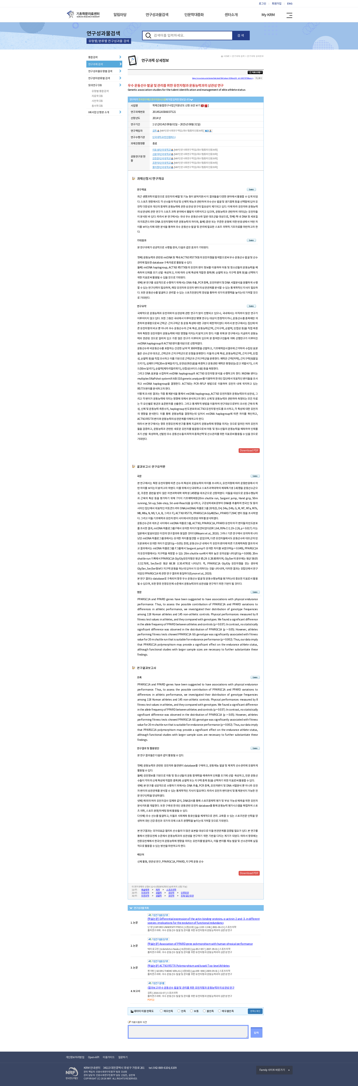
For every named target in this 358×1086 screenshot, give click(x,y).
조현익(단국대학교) (161, 162)
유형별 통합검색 (100, 91)
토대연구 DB (95, 85)
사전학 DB (97, 101)
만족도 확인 (255, 1011)
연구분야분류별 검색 (99, 78)
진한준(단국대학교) (161, 158)
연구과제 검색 (95, 64)
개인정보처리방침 (75, 1057)
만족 (181, 1011)
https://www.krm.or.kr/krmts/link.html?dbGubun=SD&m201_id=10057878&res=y (222, 78)
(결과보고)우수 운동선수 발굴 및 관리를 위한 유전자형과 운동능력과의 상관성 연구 (191, 987)
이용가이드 (108, 1057)
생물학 (159, 892)
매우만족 (166, 1011)
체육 (158, 889)
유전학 (171, 892)
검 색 (240, 35)
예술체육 (145, 889)
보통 (194, 1011)
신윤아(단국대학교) (161, 154)
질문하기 (123, 1057)
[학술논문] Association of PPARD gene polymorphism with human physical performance (200, 944)
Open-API (93, 1057)
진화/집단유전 (187, 895)
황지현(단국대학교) (161, 167)
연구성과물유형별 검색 (100, 71)
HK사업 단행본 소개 (98, 112)
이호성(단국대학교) (161, 149)
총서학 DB (97, 106)
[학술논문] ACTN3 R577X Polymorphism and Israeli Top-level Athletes (189, 965)
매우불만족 (226, 1011)
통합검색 (93, 57)
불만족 (208, 1011)
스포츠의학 (171, 889)
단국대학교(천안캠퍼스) (164, 137)
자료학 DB (97, 96)
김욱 (154, 130)
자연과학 (145, 892)
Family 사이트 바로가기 (272, 1070)
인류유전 (185, 892)
